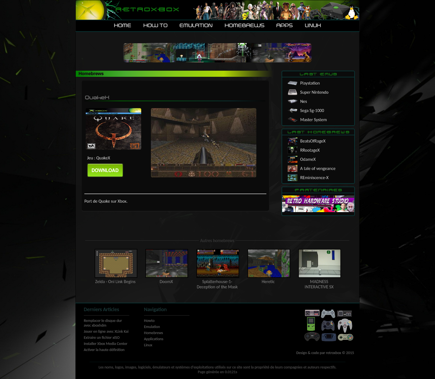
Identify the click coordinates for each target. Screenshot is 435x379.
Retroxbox (147, 10)
